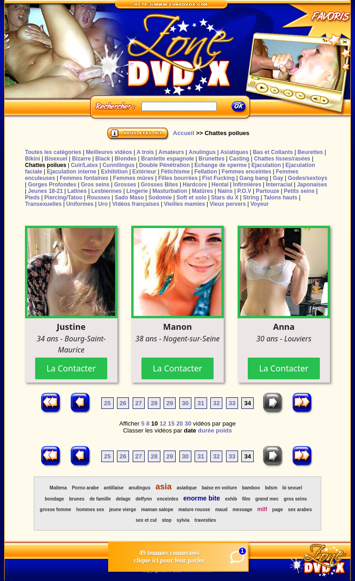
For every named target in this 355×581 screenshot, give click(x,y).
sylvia (183, 520)
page (277, 509)
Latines (77, 191)
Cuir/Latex (84, 165)
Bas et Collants (273, 152)
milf (262, 509)
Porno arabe (85, 487)
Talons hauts (280, 197)
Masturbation (170, 191)
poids (224, 430)
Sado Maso (129, 197)
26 (123, 403)
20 (179, 423)
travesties (205, 520)
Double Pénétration (164, 165)
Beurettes (310, 152)
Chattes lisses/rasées (282, 158)
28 (154, 403)
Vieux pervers (227, 204)
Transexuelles (43, 204)
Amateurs (171, 152)
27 (138, 403)
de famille (100, 498)
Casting (239, 158)
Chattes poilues (45, 165)
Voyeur (260, 204)
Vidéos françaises (135, 204)
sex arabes (300, 509)
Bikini (32, 158)
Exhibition (114, 171)
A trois (145, 152)
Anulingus (202, 152)
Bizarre (81, 158)
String (251, 197)
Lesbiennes (106, 191)
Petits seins (299, 191)
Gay (278, 178)
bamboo (251, 487)
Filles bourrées (177, 178)
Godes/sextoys (307, 178)
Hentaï (220, 184)
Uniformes (79, 204)
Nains (225, 191)
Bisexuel (55, 158)
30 (185, 403)
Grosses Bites (159, 184)
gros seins (295, 498)
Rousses (98, 197)
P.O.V (244, 191)
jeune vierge (122, 509)
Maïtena (58, 487)
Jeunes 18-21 (45, 191)
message (242, 509)
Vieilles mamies (184, 204)
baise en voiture (219, 487)
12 (162, 423)
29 (169, 403)
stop (166, 520)
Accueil (183, 133)
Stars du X (225, 197)
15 (171, 423)
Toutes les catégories (53, 152)
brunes (76, 498)
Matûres (202, 191)
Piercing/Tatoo (63, 197)
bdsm (271, 487)
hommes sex (90, 509)
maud (221, 509)
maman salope (157, 509)
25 (107, 403)
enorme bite (202, 498)
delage (123, 498)
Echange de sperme (221, 165)
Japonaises (312, 184)
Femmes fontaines (84, 178)
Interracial (279, 184)
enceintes (167, 498)
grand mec (267, 498)
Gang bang (254, 178)
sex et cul (146, 520)
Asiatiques (234, 152)
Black (102, 158)
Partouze (267, 191)
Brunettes (212, 158)
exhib (231, 498)
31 (200, 403)
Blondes (125, 158)
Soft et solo (192, 197)
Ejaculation (266, 165)
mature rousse (194, 509)
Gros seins (95, 184)
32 (216, 403)
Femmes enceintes (246, 171)
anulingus (139, 487)
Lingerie (137, 191)
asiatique (186, 487)
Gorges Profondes (52, 184)
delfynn (143, 498)
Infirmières (247, 184)
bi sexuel (292, 487)
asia (163, 486)
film (246, 498)
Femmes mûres (133, 178)
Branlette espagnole (167, 158)
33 (232, 403)
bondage (54, 498)
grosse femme (55, 509)
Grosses (125, 184)
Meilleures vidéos (109, 152)
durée (206, 430)
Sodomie (160, 197)
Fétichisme (175, 171)
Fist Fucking (218, 178)
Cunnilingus (119, 165)
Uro (103, 204)
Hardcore (195, 184)
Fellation (205, 171)
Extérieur (144, 171)
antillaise (114, 487)
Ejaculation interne (71, 171)
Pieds (32, 197)
